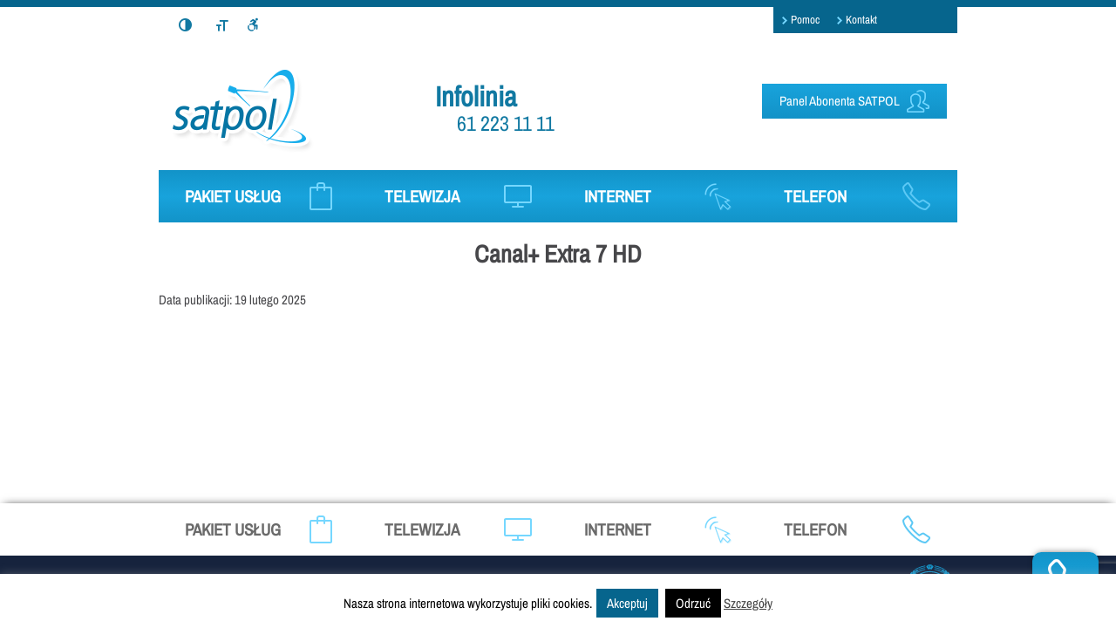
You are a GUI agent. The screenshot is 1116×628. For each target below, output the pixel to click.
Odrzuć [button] (693, 603)
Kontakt (861, 19)
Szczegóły (748, 603)
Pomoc (805, 19)
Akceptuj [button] (627, 603)
